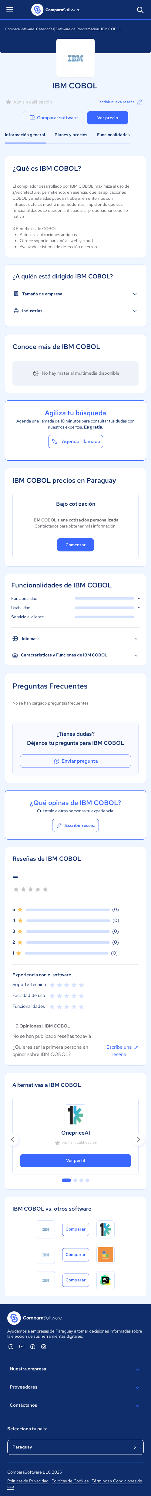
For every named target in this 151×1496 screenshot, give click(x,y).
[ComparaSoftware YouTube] (21, 1346)
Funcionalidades (113, 134)
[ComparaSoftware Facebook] (32, 1346)
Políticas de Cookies (70, 1481)
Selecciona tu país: (27, 1429)
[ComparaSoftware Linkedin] (11, 1346)
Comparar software (53, 117)
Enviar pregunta (75, 761)
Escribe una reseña (122, 1050)
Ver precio (107, 117)
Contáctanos (75, 1405)
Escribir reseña (75, 825)
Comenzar (75, 544)
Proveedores (75, 1387)
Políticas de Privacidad (28, 1481)
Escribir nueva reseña (120, 102)
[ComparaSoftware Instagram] (43, 1346)
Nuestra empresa (75, 1369)
